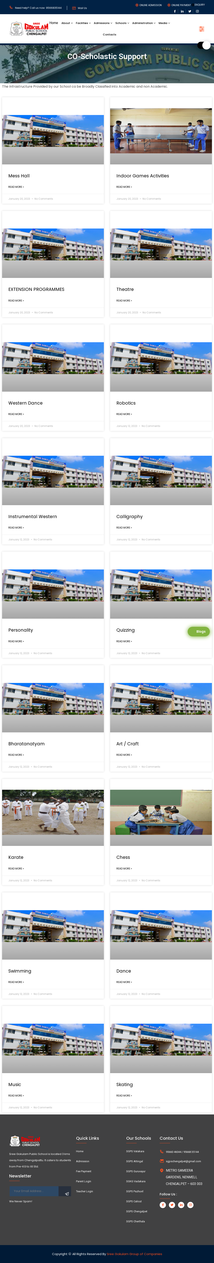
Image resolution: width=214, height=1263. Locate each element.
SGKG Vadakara (135, 1181)
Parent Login (83, 1181)
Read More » (16, 187)
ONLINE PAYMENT (181, 5)
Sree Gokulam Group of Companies (134, 1254)
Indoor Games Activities (142, 176)
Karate (15, 857)
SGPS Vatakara (135, 1151)
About (65, 23)
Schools (120, 23)
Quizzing (125, 630)
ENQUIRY (200, 5)
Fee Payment (83, 1171)
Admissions (102, 23)
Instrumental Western (32, 517)
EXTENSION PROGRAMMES (36, 289)
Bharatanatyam (26, 744)
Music (14, 1084)
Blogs (201, 631)
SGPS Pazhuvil (134, 1191)
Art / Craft (127, 744)
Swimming (19, 971)
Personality (20, 630)
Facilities (82, 23)
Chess (123, 857)
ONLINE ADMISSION (150, 5)
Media (163, 23)
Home (53, 23)
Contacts (109, 35)
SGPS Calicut (134, 1201)
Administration (142, 23)
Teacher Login (84, 1191)
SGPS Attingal (134, 1161)
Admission (82, 1161)
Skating (124, 1084)
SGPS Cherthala (135, 1221)
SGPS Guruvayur (135, 1171)
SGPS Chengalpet (136, 1211)
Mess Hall (19, 176)
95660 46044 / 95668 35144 (182, 1151)
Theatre (125, 289)
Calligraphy (129, 517)
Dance (123, 971)
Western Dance (25, 403)
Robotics (126, 403)
